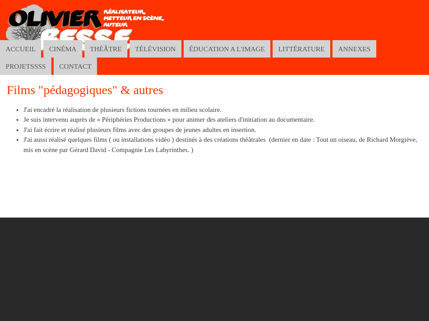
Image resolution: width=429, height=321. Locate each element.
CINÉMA (62, 49)
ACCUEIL (20, 49)
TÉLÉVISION (155, 49)
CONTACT (75, 66)
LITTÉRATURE (301, 49)
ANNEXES (354, 49)
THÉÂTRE (106, 49)
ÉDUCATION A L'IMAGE (227, 49)
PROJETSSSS (25, 66)
